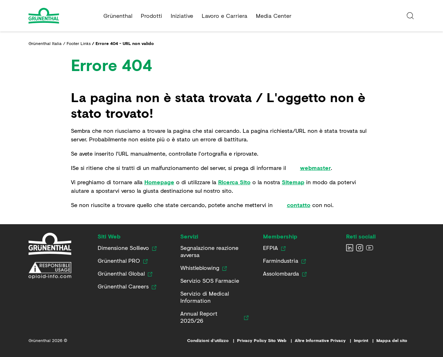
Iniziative (182, 15)
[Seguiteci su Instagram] (359, 247)
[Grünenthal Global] (121, 273)
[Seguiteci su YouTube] (369, 247)
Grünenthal (117, 15)
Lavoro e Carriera (224, 15)
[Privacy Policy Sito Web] (266, 340)
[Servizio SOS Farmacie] (209, 281)
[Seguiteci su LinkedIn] (349, 247)
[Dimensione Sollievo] (123, 248)
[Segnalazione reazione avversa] (213, 251)
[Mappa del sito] (395, 340)
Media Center (274, 15)
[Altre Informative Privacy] (324, 340)
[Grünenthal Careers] (123, 286)
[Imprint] (365, 340)
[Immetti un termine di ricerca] (410, 15)
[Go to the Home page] (63, 16)
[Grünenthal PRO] (119, 261)
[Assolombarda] (281, 273)
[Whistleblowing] (199, 268)
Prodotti (151, 15)
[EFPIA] (270, 248)
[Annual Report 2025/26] (210, 317)
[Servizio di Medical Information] (213, 297)
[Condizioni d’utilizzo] (212, 340)
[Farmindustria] (280, 261)
